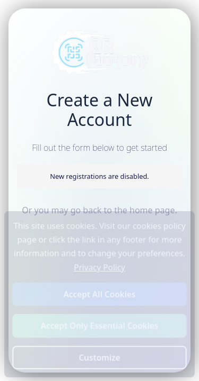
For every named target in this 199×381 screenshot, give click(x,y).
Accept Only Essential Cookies (99, 325)
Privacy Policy (99, 267)
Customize (99, 356)
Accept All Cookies (100, 294)
